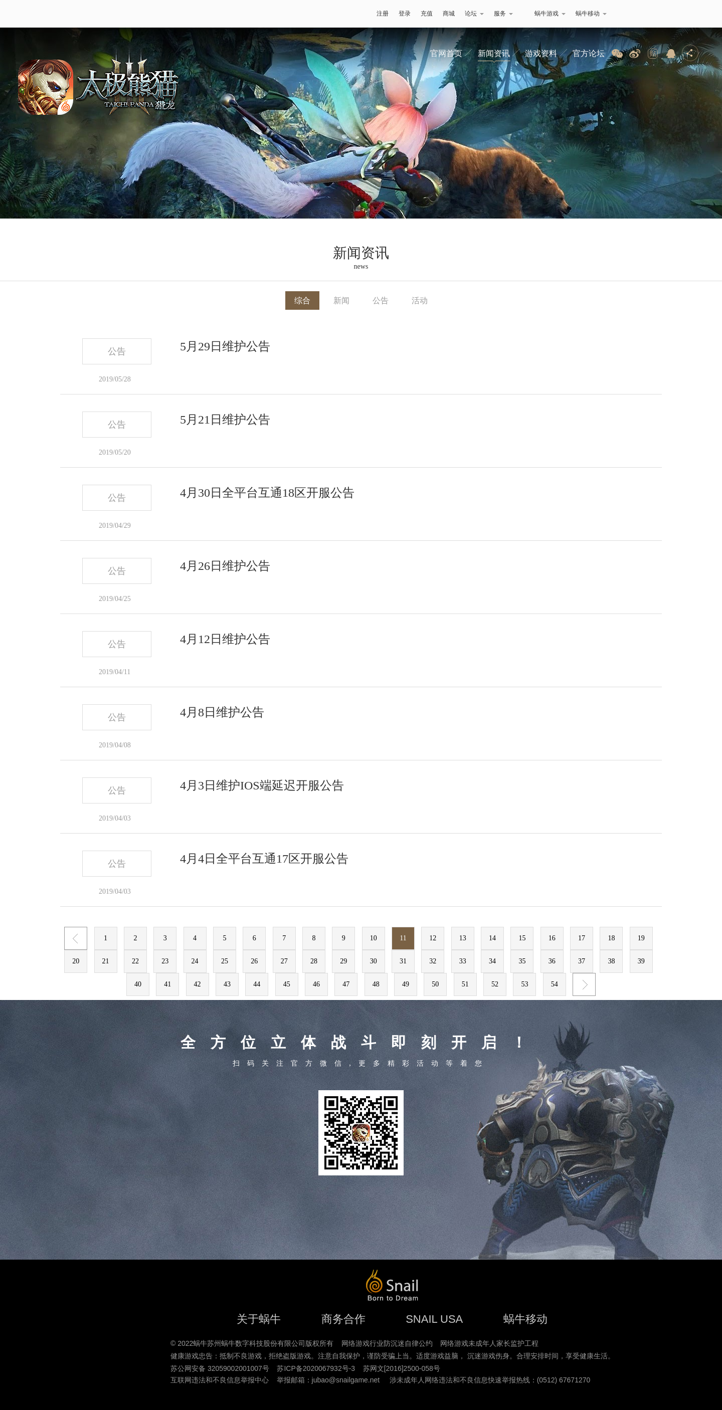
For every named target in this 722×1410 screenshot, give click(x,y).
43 (227, 984)
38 (611, 961)
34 (492, 961)
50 (435, 984)
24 (195, 961)
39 (641, 961)
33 (462, 961)
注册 (383, 13)
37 (581, 961)
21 (105, 961)
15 (521, 938)
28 (313, 961)
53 (524, 984)
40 (137, 984)
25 (224, 961)
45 (286, 984)
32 (432, 961)
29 (343, 961)
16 (552, 938)
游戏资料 (541, 53)
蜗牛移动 (591, 13)
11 (403, 938)
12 (432, 938)
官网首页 (446, 53)
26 (254, 961)
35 (521, 961)
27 (284, 961)
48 (376, 984)
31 (403, 961)
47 (345, 984)
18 (611, 938)
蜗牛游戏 (137, 14)
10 (373, 938)
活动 (420, 300)
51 (465, 984)
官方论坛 (589, 53)
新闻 (341, 300)
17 (581, 938)
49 (405, 984)
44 (256, 984)
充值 (427, 13)
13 (462, 938)
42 (197, 984)
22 (135, 961)
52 (494, 984)
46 (316, 984)
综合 (302, 300)
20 (75, 961)
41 (167, 984)
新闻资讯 (494, 53)
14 (492, 938)
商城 (449, 13)
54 (554, 984)
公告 (381, 300)
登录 (405, 13)
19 (641, 938)
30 (373, 961)
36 (552, 961)
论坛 (474, 13)
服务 (503, 13)
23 (164, 961)
